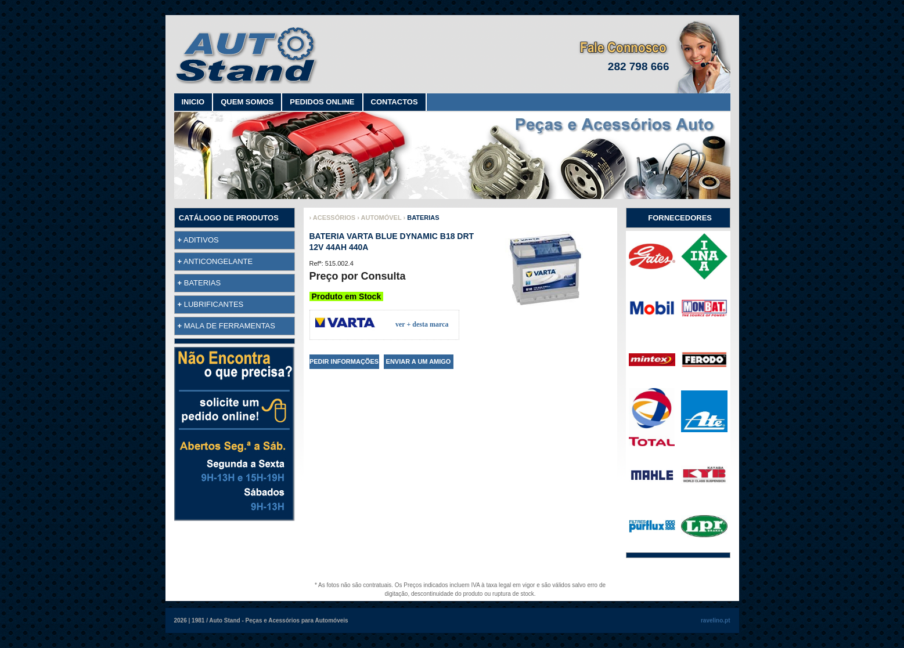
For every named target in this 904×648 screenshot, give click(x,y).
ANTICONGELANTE (218, 261)
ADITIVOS (201, 240)
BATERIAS (202, 282)
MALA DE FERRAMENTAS (229, 325)
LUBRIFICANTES (214, 304)
